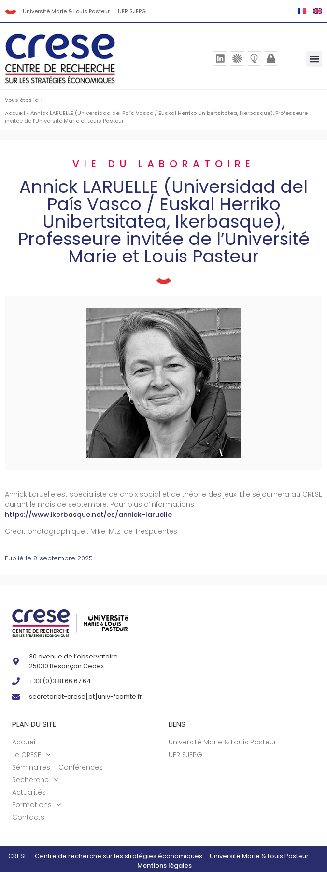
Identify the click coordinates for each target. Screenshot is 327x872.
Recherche (35, 780)
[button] (314, 59)
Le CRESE (31, 754)
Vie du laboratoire (163, 164)
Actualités (29, 792)
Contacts (28, 817)
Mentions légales (164, 865)
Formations (36, 805)
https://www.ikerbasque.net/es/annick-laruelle (88, 514)
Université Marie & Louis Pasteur (66, 11)
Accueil (15, 113)
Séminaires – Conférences (57, 767)
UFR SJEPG (132, 11)
